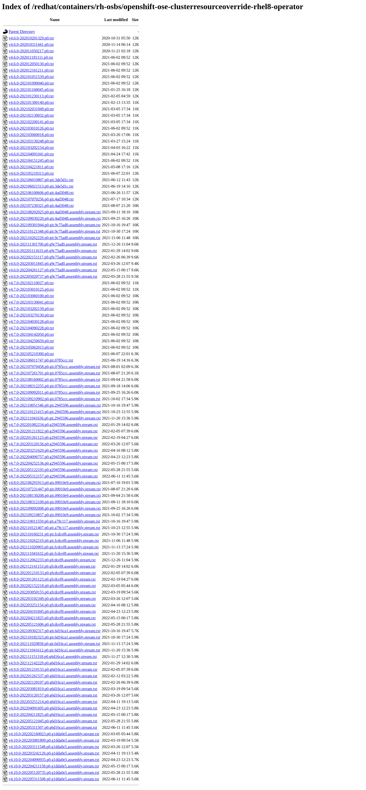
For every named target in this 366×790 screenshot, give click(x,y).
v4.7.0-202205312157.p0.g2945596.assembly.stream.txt (53, 476)
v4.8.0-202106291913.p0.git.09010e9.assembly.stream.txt (55, 482)
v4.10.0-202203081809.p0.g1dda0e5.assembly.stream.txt (54, 740)
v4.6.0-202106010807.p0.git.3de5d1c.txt (41, 180)
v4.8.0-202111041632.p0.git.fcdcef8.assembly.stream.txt (54, 553)
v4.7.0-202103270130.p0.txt (31, 315)
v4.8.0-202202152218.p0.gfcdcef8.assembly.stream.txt (52, 586)
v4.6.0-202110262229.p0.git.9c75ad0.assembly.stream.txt (54, 238)
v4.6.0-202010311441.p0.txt (31, 44)
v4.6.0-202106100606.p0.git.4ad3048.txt (41, 193)
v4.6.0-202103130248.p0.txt (31, 141)
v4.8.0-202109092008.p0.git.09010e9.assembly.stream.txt (55, 508)
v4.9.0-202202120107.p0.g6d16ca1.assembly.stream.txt (53, 682)
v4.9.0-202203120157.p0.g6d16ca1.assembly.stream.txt (53, 695)
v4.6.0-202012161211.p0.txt (31, 70)
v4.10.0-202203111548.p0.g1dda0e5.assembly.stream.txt (54, 747)
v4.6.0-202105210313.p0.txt (31, 173)
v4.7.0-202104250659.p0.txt (31, 341)
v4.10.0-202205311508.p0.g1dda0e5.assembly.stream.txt (54, 779)
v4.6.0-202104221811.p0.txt (31, 167)
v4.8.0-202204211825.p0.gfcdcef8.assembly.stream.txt (52, 618)
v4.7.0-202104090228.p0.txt (31, 328)
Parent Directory (22, 31)
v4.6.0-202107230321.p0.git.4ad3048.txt (41, 205)
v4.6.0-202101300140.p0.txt (31, 102)
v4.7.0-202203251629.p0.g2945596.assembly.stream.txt (53, 450)
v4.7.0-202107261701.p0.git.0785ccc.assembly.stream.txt (54, 373)
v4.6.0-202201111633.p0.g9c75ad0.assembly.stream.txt (53, 251)
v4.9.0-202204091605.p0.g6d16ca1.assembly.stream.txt (53, 708)
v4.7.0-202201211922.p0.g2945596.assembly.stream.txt (53, 431)
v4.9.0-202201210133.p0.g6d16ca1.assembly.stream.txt (53, 669)
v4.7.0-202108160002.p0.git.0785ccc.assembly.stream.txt (54, 379)
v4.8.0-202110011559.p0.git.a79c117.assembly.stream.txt (54, 521)
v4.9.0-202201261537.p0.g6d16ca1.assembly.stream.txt (53, 676)
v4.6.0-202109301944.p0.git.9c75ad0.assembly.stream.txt (54, 225)
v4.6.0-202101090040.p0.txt (31, 83)
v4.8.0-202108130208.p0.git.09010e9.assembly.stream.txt (55, 495)
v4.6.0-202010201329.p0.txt (31, 38)
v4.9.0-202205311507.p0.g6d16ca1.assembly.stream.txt (53, 727)
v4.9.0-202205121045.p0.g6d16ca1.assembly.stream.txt (53, 721)
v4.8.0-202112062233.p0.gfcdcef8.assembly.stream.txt (52, 560)
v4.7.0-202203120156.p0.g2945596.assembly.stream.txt (53, 444)
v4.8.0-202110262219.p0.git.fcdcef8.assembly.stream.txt (54, 540)
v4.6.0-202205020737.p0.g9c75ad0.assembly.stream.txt (53, 276)
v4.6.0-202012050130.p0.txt (31, 64)
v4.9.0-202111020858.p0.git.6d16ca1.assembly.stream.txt (54, 644)
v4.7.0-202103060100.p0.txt (31, 296)
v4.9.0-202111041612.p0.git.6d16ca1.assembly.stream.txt (54, 650)
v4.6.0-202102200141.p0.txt (31, 122)
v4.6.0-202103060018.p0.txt (31, 135)
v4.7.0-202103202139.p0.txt (31, 309)
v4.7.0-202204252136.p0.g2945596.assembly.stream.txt (53, 463)
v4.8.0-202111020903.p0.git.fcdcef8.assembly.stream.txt (54, 547)
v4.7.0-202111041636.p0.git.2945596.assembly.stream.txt (55, 418)
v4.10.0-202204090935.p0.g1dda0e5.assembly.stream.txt (54, 760)
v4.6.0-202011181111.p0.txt (31, 57)
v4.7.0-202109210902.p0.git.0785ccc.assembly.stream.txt (54, 399)
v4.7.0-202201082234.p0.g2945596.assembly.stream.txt (53, 425)
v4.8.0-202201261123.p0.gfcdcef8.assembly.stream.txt (52, 579)
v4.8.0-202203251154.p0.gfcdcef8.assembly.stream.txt (52, 605)
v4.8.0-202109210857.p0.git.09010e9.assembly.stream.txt (55, 515)
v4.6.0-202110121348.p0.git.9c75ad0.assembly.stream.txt (54, 231)
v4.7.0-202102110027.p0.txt (31, 283)
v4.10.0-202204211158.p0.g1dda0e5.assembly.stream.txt (54, 766)
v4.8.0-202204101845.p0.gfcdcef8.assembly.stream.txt (52, 611)
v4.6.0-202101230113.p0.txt (31, 96)
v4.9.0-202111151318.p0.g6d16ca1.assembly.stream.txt (53, 656)
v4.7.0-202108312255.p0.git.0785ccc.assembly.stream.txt (54, 386)
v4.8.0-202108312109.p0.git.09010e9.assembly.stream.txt (55, 502)
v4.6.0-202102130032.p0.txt (31, 115)
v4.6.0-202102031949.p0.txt (31, 109)
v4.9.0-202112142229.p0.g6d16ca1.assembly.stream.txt (53, 663)
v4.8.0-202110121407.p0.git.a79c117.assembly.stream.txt (54, 528)
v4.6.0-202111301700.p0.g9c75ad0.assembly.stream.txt (53, 244)
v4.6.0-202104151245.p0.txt (31, 160)
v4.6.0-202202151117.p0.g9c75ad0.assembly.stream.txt (53, 257)
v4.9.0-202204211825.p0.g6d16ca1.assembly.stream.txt (53, 714)
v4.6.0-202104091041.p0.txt (31, 154)
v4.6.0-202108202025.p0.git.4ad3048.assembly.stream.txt (55, 212)
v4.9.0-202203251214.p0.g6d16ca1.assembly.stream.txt (53, 702)
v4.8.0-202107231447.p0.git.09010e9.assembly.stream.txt (55, 489)
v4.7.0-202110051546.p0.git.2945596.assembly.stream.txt (55, 405)
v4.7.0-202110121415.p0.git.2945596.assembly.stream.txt (55, 412)
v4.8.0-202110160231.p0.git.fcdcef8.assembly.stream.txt (54, 534)
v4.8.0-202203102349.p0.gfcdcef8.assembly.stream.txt (52, 598)
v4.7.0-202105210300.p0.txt (31, 354)
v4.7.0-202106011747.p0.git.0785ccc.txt (41, 360)
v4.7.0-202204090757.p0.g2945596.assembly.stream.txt (53, 457)
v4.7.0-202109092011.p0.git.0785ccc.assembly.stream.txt (54, 392)
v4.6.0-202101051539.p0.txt (31, 77)
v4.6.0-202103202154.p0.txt (31, 147)
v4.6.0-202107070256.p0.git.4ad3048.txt (41, 199)
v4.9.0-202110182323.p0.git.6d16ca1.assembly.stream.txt (54, 637)
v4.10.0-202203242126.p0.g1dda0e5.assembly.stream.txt (54, 753)
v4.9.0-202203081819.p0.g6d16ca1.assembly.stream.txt (53, 689)
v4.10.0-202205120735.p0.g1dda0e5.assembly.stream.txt (54, 772)
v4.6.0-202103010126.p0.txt (31, 128)
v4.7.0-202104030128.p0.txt (31, 321)
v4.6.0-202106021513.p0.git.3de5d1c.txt (41, 186)
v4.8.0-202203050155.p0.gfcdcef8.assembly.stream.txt (52, 592)
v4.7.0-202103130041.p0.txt (31, 302)
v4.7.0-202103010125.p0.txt (31, 289)
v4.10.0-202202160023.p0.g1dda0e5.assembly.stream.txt (54, 734)
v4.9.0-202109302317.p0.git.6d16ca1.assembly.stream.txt (54, 631)
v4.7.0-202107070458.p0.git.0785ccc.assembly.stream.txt (54, 367)
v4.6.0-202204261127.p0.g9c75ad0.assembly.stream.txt (53, 270)
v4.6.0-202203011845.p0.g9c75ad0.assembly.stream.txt (53, 263)
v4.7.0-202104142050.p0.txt (31, 334)
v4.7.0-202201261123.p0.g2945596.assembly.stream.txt (53, 437)
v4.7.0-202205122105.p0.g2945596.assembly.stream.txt (53, 470)
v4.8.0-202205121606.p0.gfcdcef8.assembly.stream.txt (52, 624)
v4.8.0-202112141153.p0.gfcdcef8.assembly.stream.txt (52, 566)
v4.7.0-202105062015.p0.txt (31, 347)
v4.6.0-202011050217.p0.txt (31, 51)
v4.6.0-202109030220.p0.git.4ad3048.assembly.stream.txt (55, 218)
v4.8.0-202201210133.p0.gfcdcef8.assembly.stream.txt (52, 573)
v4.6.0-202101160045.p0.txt (31, 89)
